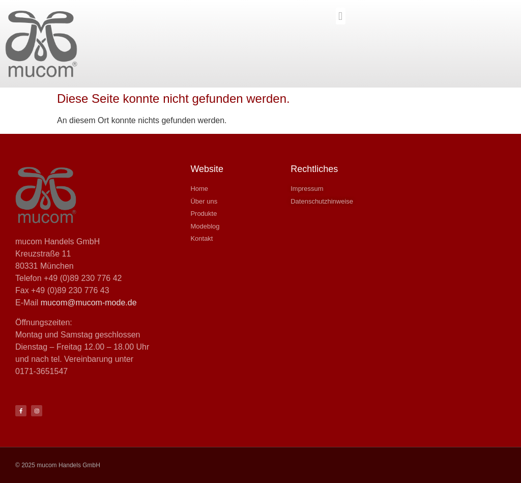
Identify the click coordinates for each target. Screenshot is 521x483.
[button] (340, 16)
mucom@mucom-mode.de (89, 302)
